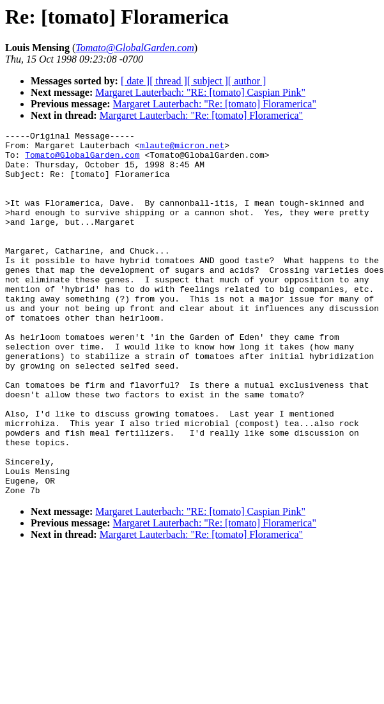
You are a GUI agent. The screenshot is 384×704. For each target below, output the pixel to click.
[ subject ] (207, 80)
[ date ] (135, 80)
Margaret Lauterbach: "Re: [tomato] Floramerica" (214, 103)
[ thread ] (168, 80)
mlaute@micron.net (182, 149)
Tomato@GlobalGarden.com (82, 160)
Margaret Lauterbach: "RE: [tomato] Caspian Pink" (200, 92)
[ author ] (247, 80)
